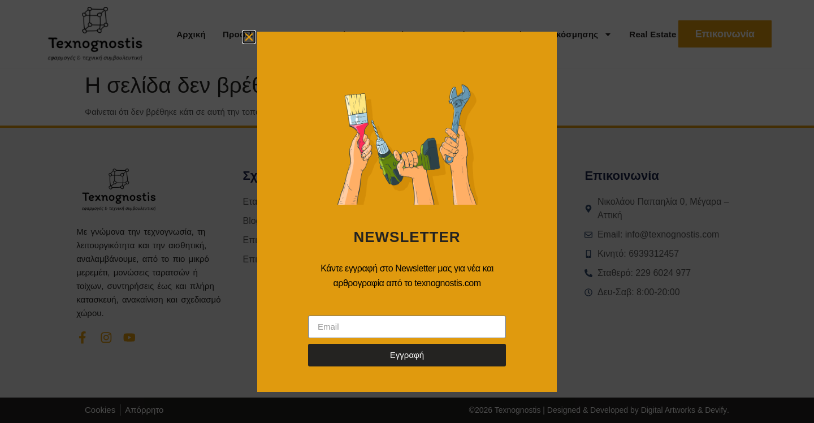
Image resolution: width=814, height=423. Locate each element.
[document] (407, 211)
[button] (249, 37)
